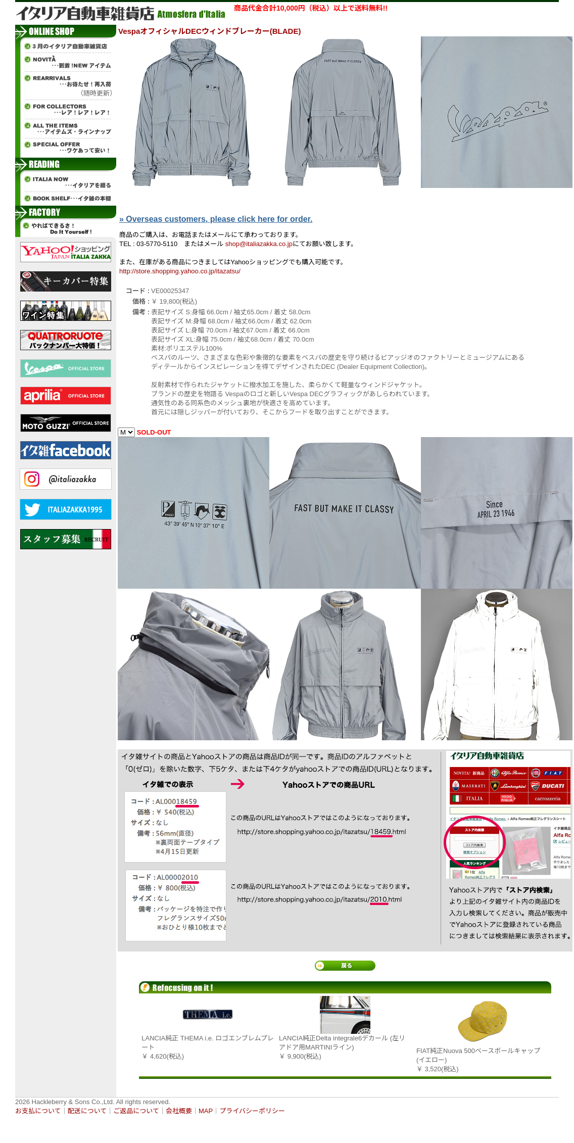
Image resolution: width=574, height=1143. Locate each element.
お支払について (38, 1111)
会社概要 (179, 1111)
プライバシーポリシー (252, 1111)
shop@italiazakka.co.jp (259, 244)
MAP (206, 1111)
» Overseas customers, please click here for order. (215, 219)
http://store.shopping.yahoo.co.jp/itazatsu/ (180, 271)
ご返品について (136, 1111)
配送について (87, 1111)
